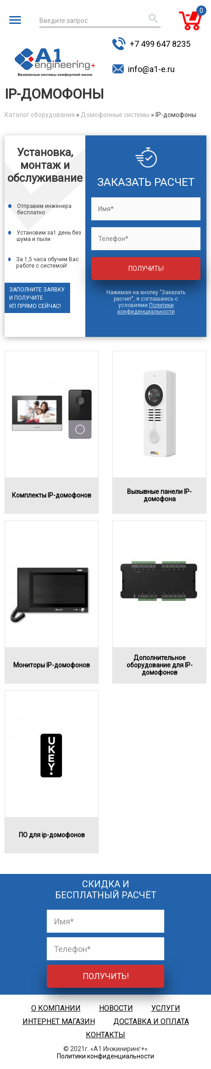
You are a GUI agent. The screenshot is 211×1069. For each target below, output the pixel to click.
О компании (56, 1008)
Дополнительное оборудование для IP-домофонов (160, 665)
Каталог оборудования (40, 114)
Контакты (105, 1034)
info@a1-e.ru (151, 69)
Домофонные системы (115, 114)
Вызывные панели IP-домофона (159, 495)
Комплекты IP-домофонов (51, 495)
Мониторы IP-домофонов (51, 665)
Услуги (165, 1008)
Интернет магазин (58, 1021)
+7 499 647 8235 (160, 44)
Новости (116, 1008)
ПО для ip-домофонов (52, 835)
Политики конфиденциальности (146, 308)
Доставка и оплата (151, 1021)
